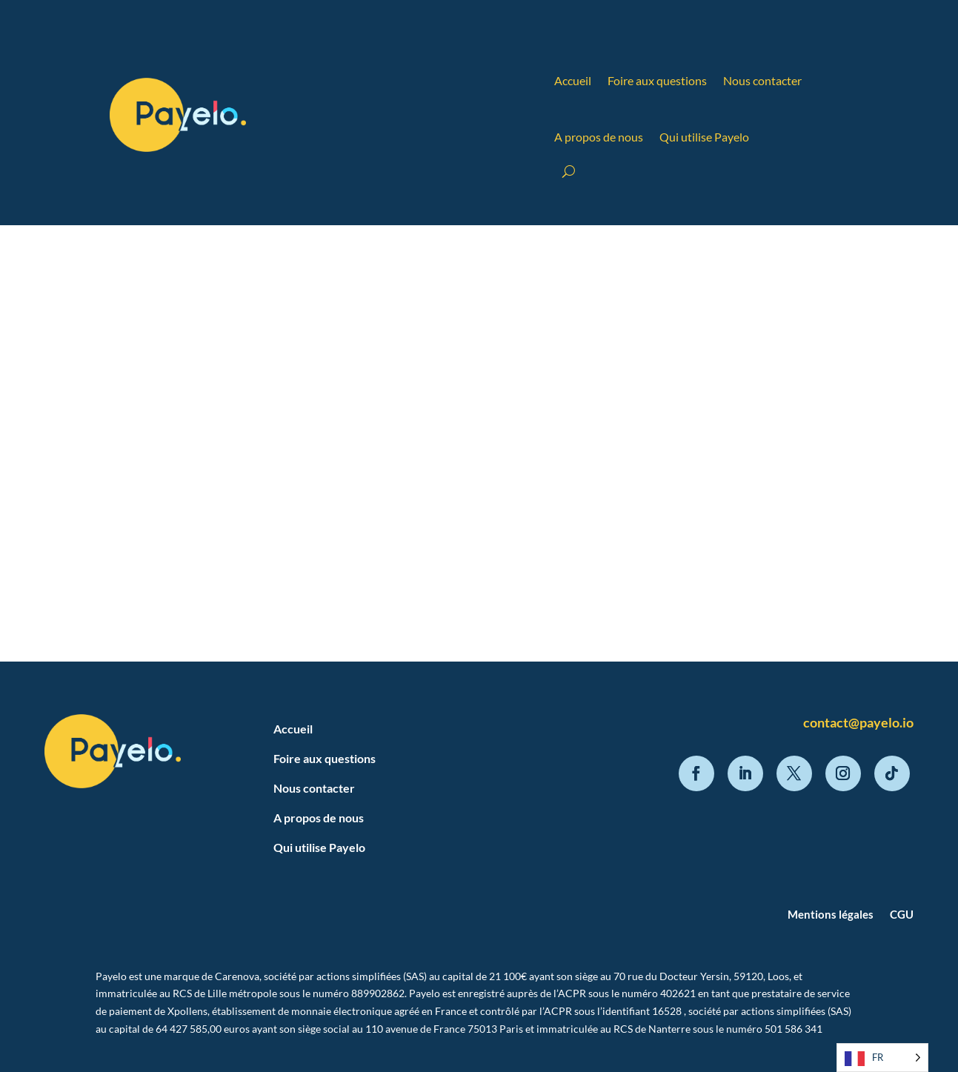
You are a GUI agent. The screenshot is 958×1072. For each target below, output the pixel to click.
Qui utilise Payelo (704, 137)
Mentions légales (831, 914)
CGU (902, 914)
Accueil (572, 80)
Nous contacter (762, 80)
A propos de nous (598, 137)
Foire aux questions (657, 80)
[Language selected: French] (882, 1057)
